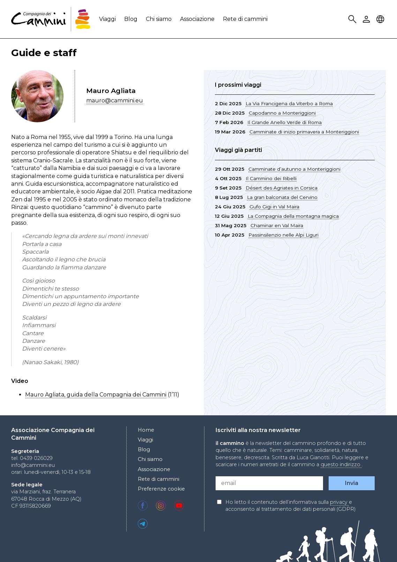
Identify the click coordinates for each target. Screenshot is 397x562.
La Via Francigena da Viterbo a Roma (289, 103)
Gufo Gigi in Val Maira (274, 206)
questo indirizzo (341, 464)
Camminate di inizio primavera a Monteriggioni (304, 131)
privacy (339, 502)
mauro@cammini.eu (114, 100)
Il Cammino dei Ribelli (271, 178)
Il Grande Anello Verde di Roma (284, 122)
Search (353, 19)
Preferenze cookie (161, 489)
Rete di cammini (245, 19)
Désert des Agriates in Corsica (281, 188)
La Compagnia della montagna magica (293, 216)
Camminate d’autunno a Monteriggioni (294, 169)
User (367, 19)
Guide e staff (44, 53)
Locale (381, 19)
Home (146, 430)
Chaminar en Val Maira (276, 225)
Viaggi (107, 19)
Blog (130, 19)
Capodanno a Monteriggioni (282, 113)
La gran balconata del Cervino (282, 197)
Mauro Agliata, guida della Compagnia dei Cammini (95, 394)
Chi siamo (159, 19)
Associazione (197, 19)
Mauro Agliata (111, 90)
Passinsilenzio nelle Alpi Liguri (283, 235)
